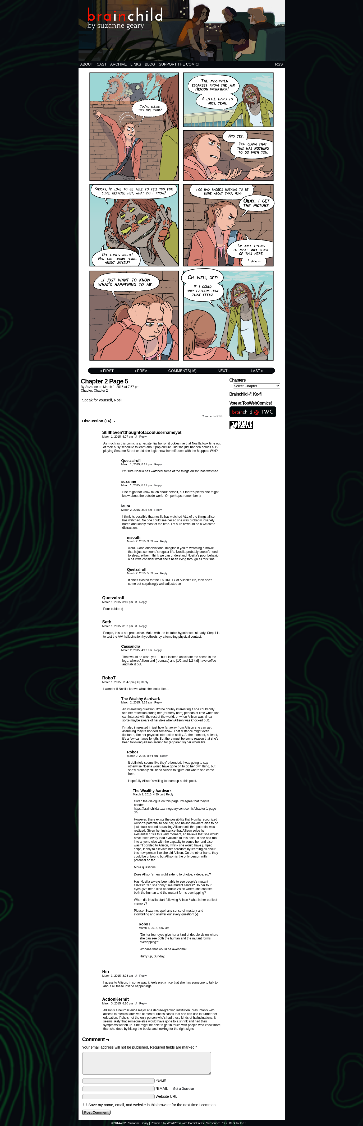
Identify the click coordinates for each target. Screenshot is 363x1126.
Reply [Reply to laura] (158, 509)
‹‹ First (106, 371)
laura (125, 506)
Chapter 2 (101, 390)
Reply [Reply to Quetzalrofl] (158, 464)
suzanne (91, 387)
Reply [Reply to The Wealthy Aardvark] (158, 702)
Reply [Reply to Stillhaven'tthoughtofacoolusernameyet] (143, 436)
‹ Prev (141, 371)
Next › (224, 371)
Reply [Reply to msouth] (164, 541)
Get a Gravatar (183, 1089)
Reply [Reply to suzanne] (158, 485)
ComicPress (196, 1123)
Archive (118, 64)
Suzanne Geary (138, 1123)
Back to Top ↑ (237, 1123)
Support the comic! (179, 64)
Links (135, 64)
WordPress (174, 1123)
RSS (279, 64)
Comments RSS (212, 416)
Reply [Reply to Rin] (143, 975)
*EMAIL (174, 1088)
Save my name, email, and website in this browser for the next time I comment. (153, 1105)
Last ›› (257, 371)
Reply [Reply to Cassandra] (158, 650)
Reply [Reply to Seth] (143, 626)
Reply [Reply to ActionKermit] (143, 1003)
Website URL (166, 1096)
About (86, 64)
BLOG (150, 64)
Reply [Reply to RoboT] (144, 682)
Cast (102, 64)
